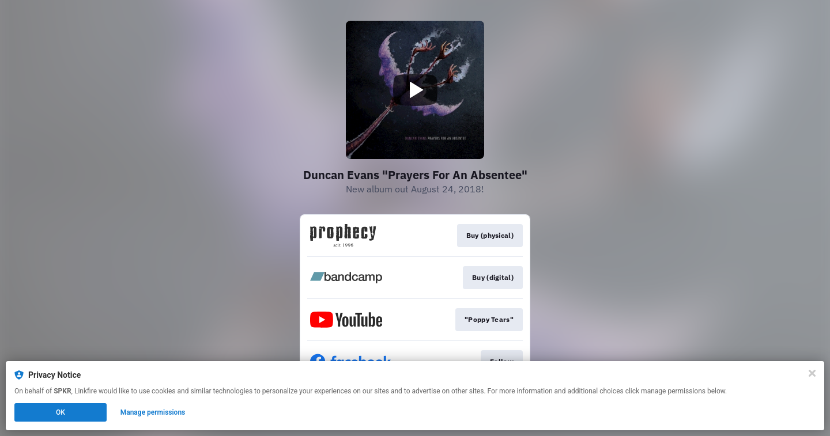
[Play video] (415, 90)
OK (60, 412)
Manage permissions (153, 412)
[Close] (812, 373)
